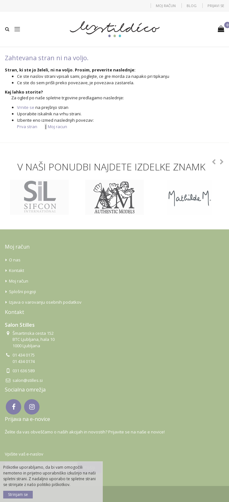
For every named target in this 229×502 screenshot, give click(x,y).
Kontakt (16, 270)
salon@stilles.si (28, 380)
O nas (15, 260)
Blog (192, 5)
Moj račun (166, 5)
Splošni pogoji (22, 291)
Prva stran (27, 126)
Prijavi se (215, 5)
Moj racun (57, 126)
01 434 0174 (24, 361)
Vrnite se (25, 107)
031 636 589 (24, 371)
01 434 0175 (24, 355)
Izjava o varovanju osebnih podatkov (45, 302)
